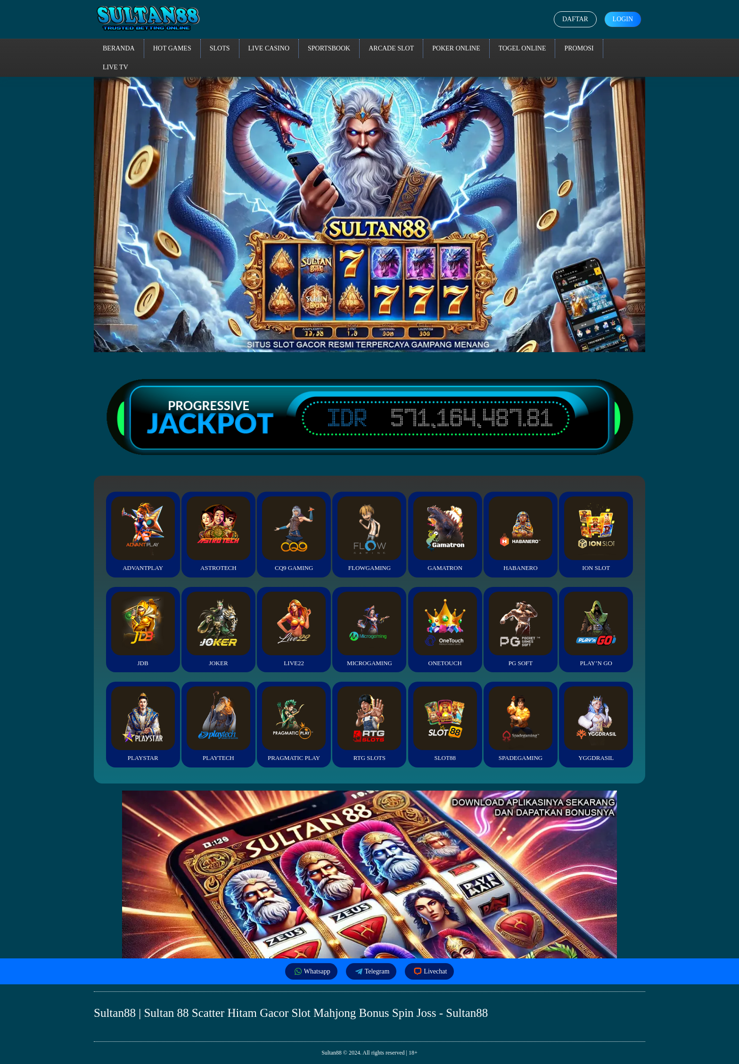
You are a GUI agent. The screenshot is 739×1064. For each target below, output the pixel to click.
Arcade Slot (391, 48)
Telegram (371, 971)
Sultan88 (331, 1052)
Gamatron (445, 533)
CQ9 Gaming (294, 533)
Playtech (218, 723)
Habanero (520, 533)
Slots (220, 48)
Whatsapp (311, 971)
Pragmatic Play (294, 723)
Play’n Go (596, 629)
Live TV (115, 67)
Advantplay (143, 533)
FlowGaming (369, 533)
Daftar (575, 19)
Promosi (578, 48)
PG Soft (520, 629)
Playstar (143, 723)
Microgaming (369, 629)
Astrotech (218, 533)
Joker (218, 629)
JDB (143, 629)
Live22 (294, 629)
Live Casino (269, 48)
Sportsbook (329, 48)
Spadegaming (520, 723)
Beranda (119, 48)
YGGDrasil (596, 723)
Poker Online (456, 48)
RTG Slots (369, 723)
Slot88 (445, 723)
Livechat (429, 971)
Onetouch (445, 629)
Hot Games (172, 48)
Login (622, 19)
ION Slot (596, 533)
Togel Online (522, 48)
